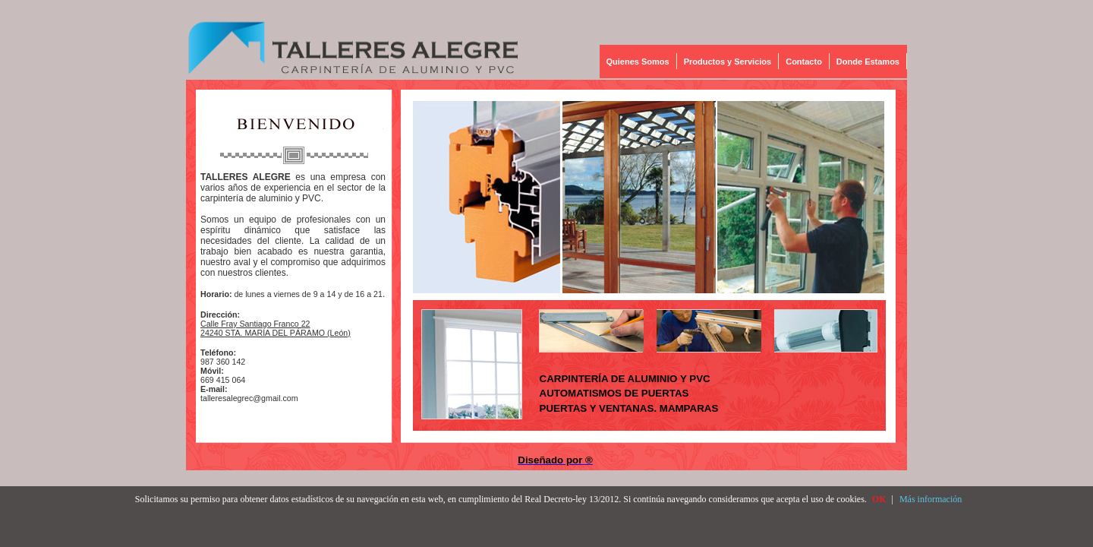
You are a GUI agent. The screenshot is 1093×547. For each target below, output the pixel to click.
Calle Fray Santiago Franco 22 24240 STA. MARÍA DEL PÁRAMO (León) (275, 328)
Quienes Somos (637, 61)
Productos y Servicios (728, 61)
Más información (930, 499)
